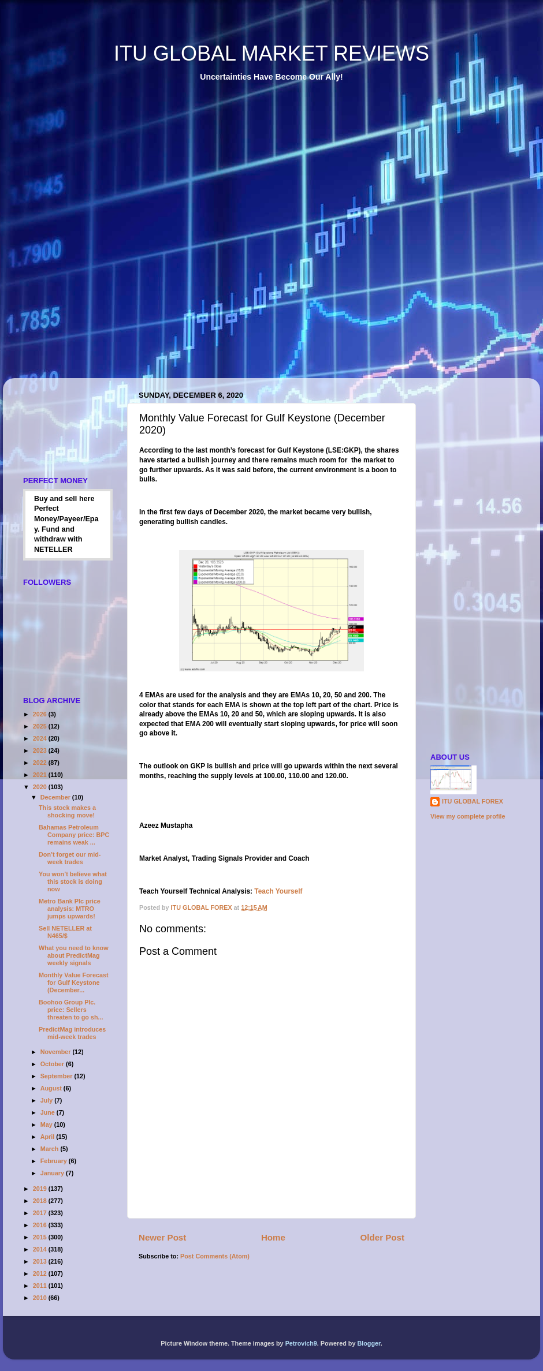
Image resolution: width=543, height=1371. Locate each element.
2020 (41, 786)
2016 (41, 1224)
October (53, 1063)
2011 (41, 1285)
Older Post (382, 1237)
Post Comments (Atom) (215, 1256)
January (53, 1173)
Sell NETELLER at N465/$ (65, 932)
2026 (41, 714)
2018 (41, 1200)
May (47, 1124)
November (56, 1051)
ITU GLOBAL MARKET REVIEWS (271, 53)
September (57, 1076)
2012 (41, 1273)
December (56, 797)
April (48, 1136)
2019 (41, 1188)
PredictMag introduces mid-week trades (72, 1033)
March (50, 1148)
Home (273, 1237)
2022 (41, 762)
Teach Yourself (279, 891)
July (47, 1100)
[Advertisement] (140, 238)
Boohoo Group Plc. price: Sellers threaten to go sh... (71, 1010)
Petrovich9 (301, 1343)
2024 (41, 738)
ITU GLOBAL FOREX (472, 801)
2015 (41, 1237)
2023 (41, 750)
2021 (41, 774)
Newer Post (162, 1237)
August (52, 1088)
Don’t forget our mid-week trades (70, 858)
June (48, 1112)
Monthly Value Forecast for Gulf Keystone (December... (74, 982)
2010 (41, 1297)
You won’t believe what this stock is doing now (73, 881)
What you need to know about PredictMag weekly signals (74, 955)
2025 (41, 726)
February (54, 1160)
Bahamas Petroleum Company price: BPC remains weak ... (74, 835)
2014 (41, 1249)
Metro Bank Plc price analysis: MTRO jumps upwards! (70, 909)
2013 (41, 1261)
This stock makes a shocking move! (67, 811)
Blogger (368, 1343)
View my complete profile (467, 816)
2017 (41, 1212)
